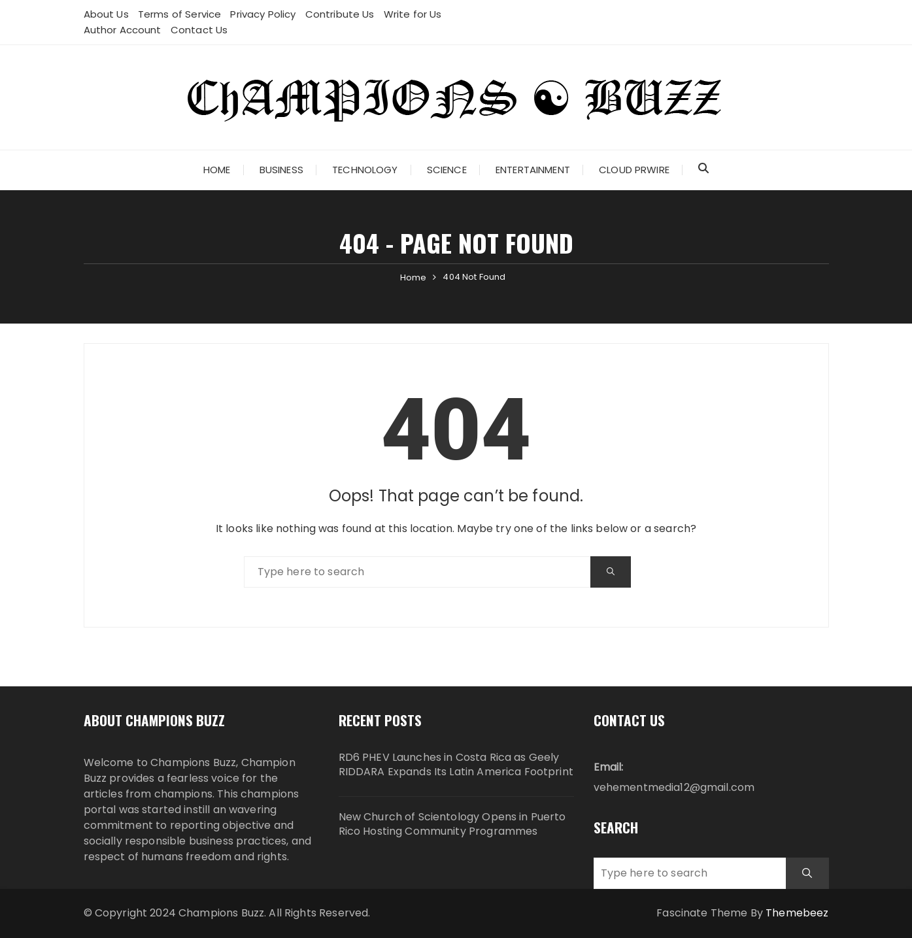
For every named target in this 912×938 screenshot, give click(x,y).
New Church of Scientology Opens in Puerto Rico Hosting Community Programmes (452, 824)
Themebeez (797, 912)
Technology (365, 169)
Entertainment (533, 169)
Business (281, 169)
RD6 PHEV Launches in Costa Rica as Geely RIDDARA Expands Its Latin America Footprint (456, 764)
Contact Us (199, 30)
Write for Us (413, 14)
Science (447, 169)
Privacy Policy (263, 14)
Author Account (122, 30)
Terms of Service (179, 14)
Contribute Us (340, 14)
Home (217, 169)
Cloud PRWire (634, 169)
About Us (106, 14)
